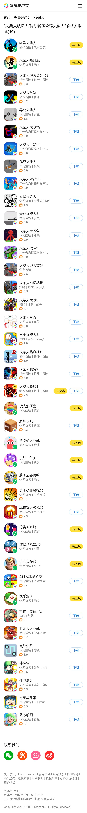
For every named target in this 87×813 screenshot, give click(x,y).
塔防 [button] (31, 287)
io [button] (35, 702)
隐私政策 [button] (51, 778)
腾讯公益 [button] (10, 778)
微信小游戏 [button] (21, 17)
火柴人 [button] (38, 200)
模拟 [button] (37, 166)
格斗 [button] (37, 97)
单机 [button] (22, 339)
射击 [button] (37, 79)
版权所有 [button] (24, 778)
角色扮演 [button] (25, 270)
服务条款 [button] (44, 774)
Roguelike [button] (40, 633)
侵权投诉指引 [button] (68, 778)
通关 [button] (37, 235)
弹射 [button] (37, 667)
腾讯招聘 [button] (72, 774)
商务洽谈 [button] (58, 774)
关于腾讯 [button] (10, 774)
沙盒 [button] (37, 114)
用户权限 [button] (38, 778)
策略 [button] (22, 287)
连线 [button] (37, 650)
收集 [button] (31, 304)
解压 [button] (37, 425)
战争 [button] (39, 304)
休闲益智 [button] (25, 114)
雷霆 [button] (42, 702)
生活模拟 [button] (40, 494)
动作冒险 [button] (25, 79)
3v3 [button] (44, 667)
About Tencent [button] (27, 774)
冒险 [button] (45, 79)
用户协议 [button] (10, 782)
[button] (16, 5)
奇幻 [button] (45, 684)
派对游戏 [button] (40, 581)
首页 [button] (7, 17)
